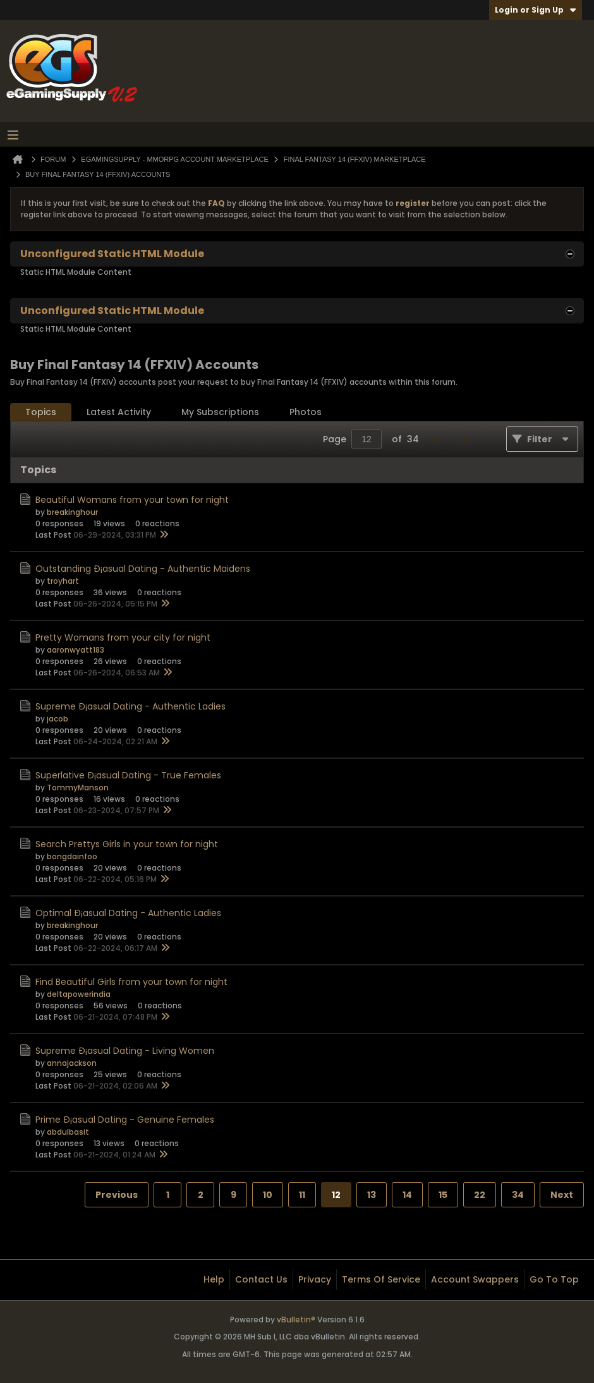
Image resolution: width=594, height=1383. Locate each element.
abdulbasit (68, 1131)
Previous (116, 1194)
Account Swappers (475, 1279)
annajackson (72, 1063)
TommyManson (78, 787)
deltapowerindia (79, 994)
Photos (305, 412)
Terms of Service (381, 1279)
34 (518, 1194)
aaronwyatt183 (75, 649)
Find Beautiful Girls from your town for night (131, 981)
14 (407, 1194)
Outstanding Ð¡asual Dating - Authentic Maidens (142, 568)
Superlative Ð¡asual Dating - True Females (128, 775)
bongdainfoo (72, 856)
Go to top (554, 1279)
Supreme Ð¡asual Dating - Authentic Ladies (130, 706)
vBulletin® (296, 1319)
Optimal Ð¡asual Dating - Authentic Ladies (128, 913)
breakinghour (72, 512)
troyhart (63, 581)
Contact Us (261, 1279)
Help (213, 1279)
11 (302, 1194)
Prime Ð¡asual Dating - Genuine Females (124, 1119)
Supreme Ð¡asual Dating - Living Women (124, 1050)
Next (561, 1194)
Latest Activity (119, 412)
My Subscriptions (220, 412)
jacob (57, 718)
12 (336, 1194)
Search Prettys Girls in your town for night (126, 844)
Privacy (314, 1279)
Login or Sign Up (535, 9)
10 (267, 1194)
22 (479, 1194)
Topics (40, 412)
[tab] (40, 412)
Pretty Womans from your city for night (122, 637)
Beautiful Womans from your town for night (132, 499)
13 (371, 1194)
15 (443, 1194)
